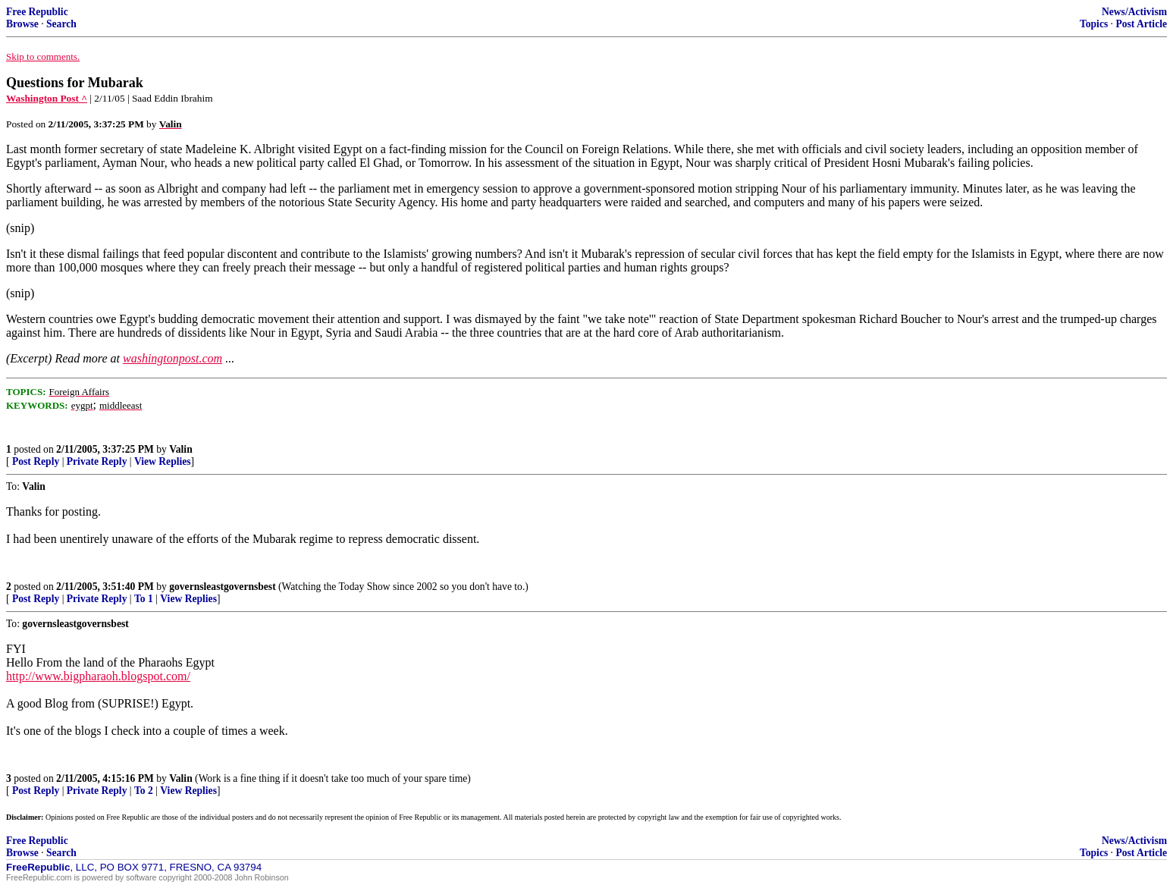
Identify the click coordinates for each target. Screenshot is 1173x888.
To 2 (143, 790)
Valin (180, 449)
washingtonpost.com (172, 358)
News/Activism (1134, 11)
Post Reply (35, 461)
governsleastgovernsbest (222, 586)
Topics (1094, 24)
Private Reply (97, 461)
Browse (22, 24)
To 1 (143, 598)
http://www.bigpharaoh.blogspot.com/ (98, 676)
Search (61, 24)
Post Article (1141, 24)
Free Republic (37, 11)
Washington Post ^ (46, 98)
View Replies (162, 461)
